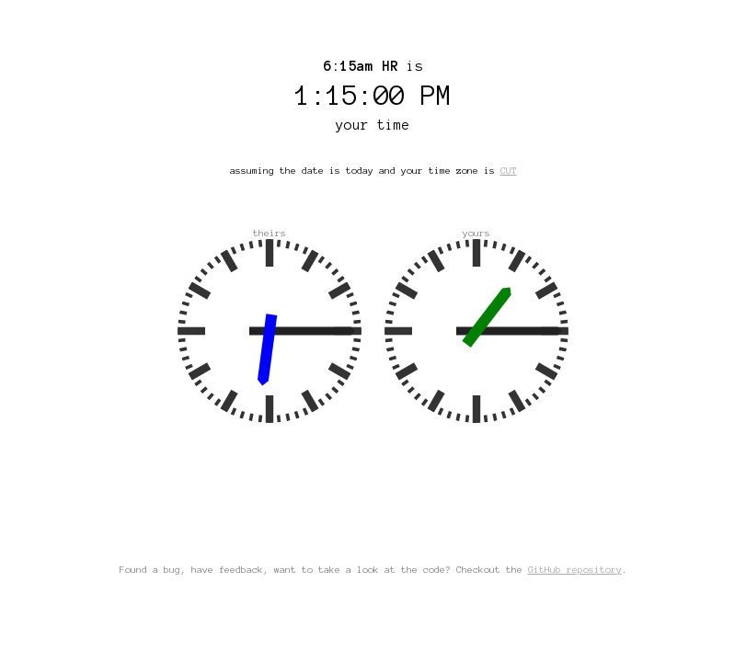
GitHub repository (575, 570)
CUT (508, 171)
